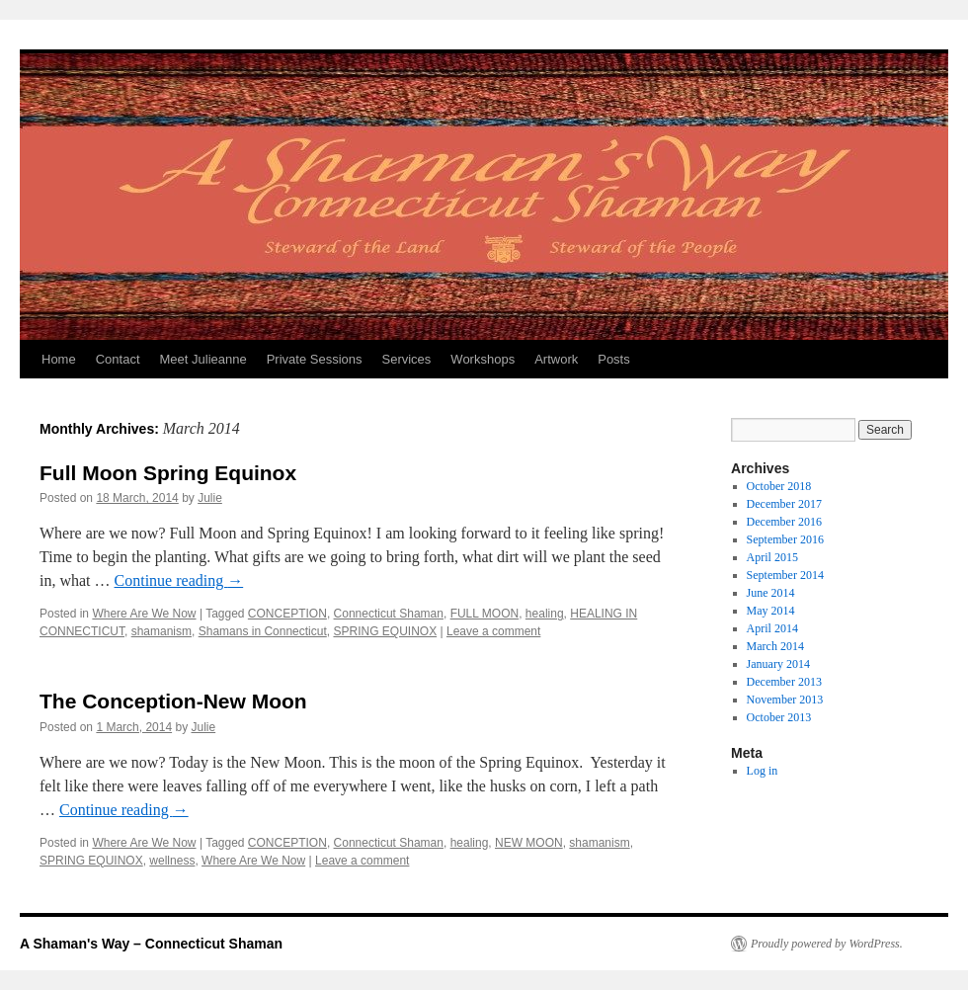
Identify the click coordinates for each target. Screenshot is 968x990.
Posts (614, 359)
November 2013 (785, 699)
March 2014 (775, 646)
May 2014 (771, 611)
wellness (172, 860)
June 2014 (771, 593)
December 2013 (784, 682)
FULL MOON (485, 613)
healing (544, 613)
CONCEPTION (287, 613)
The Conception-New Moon (173, 701)
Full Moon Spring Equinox (168, 472)
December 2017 (784, 504)
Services (407, 359)
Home (58, 359)
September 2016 (785, 539)
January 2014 (778, 664)
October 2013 (779, 717)
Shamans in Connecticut (263, 631)
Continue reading (179, 580)
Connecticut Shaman (389, 613)
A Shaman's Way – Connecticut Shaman (151, 943)
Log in (762, 771)
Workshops (482, 359)
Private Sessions (315, 359)
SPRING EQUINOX (385, 631)
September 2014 (785, 575)
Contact (118, 359)
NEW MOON (529, 843)
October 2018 (779, 486)
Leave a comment (493, 631)
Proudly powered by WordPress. (827, 943)
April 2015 (772, 557)
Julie (210, 498)
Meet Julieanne (203, 359)
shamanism (161, 631)
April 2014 (772, 628)
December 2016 (784, 522)
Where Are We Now (144, 613)
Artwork (556, 359)
